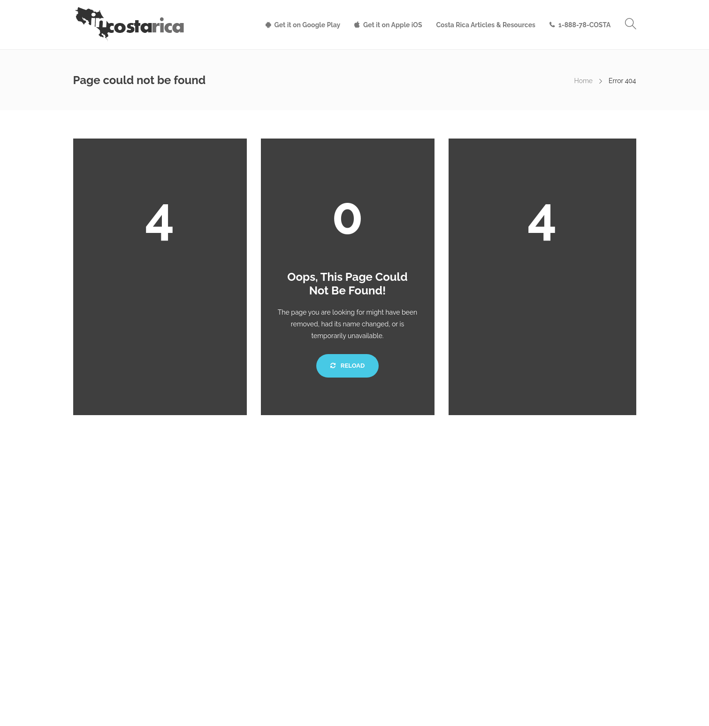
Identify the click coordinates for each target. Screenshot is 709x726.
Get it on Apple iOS (392, 25)
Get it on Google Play (307, 25)
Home (583, 81)
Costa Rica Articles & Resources (485, 25)
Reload (347, 365)
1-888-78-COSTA (584, 25)
